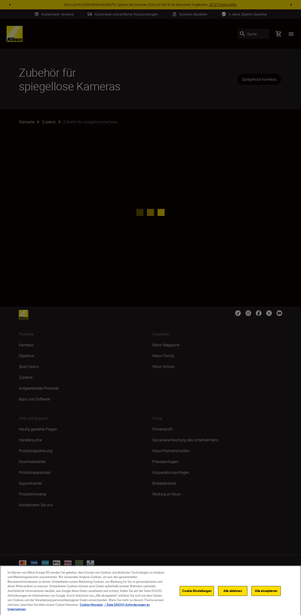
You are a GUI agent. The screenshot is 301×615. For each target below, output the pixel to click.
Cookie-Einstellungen (196, 595)
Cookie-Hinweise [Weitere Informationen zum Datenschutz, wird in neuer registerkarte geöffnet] (91, 609)
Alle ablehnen (232, 595)
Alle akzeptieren (266, 595)
